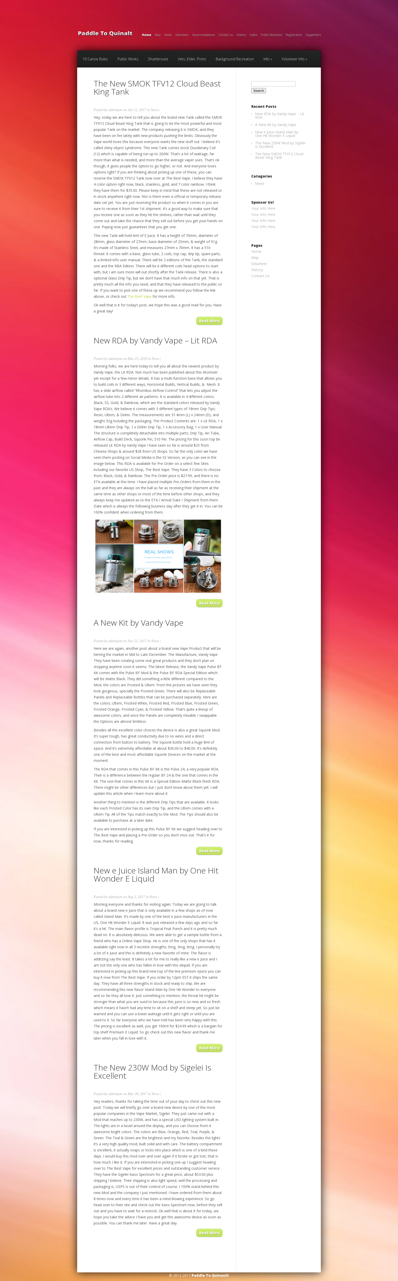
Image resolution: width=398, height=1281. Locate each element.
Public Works (128, 59)
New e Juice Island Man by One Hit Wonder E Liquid (156, 874)
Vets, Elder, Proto (192, 59)
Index (253, 35)
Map (158, 35)
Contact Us (226, 35)
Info (266, 59)
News (168, 35)
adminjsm (115, 110)
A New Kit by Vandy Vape (139, 622)
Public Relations (271, 35)
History (241, 35)
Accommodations (203, 35)
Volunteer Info (293, 59)
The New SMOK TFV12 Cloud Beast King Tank (157, 87)
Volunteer (182, 35)
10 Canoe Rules (95, 59)
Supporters (313, 35)
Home (146, 35)
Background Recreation (235, 59)
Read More (209, 320)
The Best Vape (139, 296)
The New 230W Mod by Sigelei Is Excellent (152, 1071)
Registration (294, 35)
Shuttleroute (158, 59)
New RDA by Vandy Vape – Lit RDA (155, 340)
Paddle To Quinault (210, 1275)
